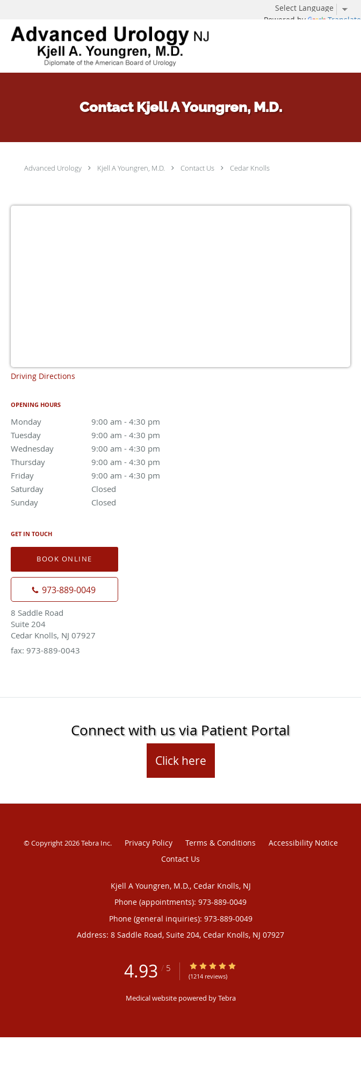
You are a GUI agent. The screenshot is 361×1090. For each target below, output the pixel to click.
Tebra (227, 998)
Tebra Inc (95, 843)
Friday (105, 475)
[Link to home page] (150, 46)
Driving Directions (43, 376)
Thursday (105, 461)
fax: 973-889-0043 (45, 650)
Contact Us (197, 168)
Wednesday (105, 448)
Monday (105, 421)
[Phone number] (64, 589)
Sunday (105, 502)
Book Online (64, 559)
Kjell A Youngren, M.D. (131, 168)
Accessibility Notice (303, 843)
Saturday (105, 488)
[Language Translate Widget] (315, 8)
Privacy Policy (148, 843)
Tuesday (105, 435)
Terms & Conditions (220, 843)
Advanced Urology (53, 168)
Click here (180, 760)
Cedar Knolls (250, 168)
